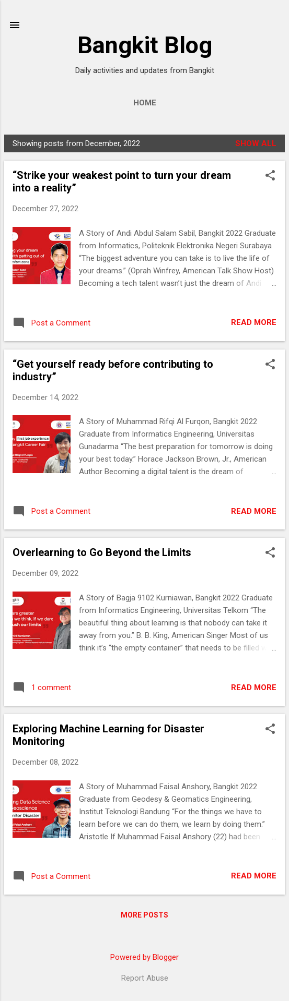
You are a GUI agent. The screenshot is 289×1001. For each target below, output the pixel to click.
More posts (144, 915)
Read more (253, 322)
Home (144, 102)
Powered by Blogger (144, 957)
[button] (270, 176)
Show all (255, 143)
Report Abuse (144, 978)
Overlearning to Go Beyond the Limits (102, 552)
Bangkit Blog (144, 45)
